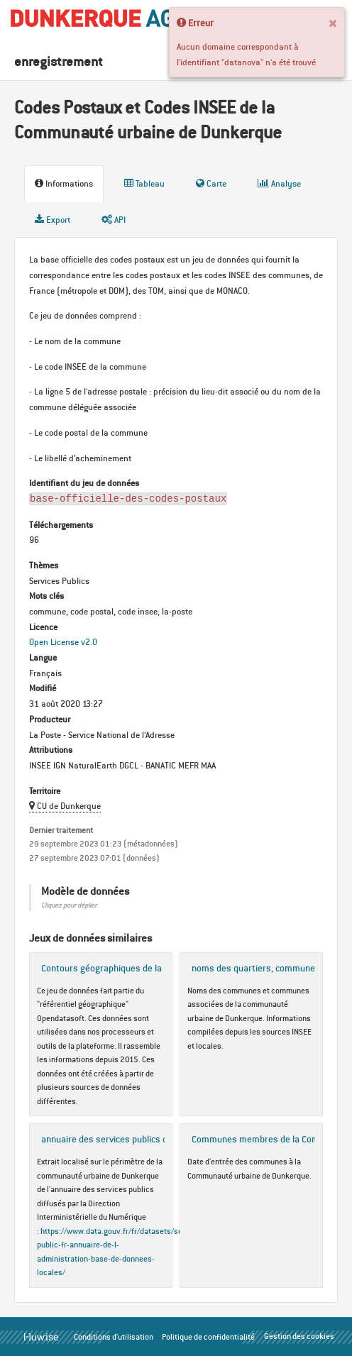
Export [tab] (52, 220)
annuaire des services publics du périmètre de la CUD (148, 1138)
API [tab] (113, 220)
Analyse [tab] (279, 183)
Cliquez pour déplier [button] (69, 905)
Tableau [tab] (144, 183)
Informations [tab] (64, 183)
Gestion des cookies (299, 1336)
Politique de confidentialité (208, 1337)
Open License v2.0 (63, 642)
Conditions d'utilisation (113, 1337)
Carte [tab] (211, 183)
